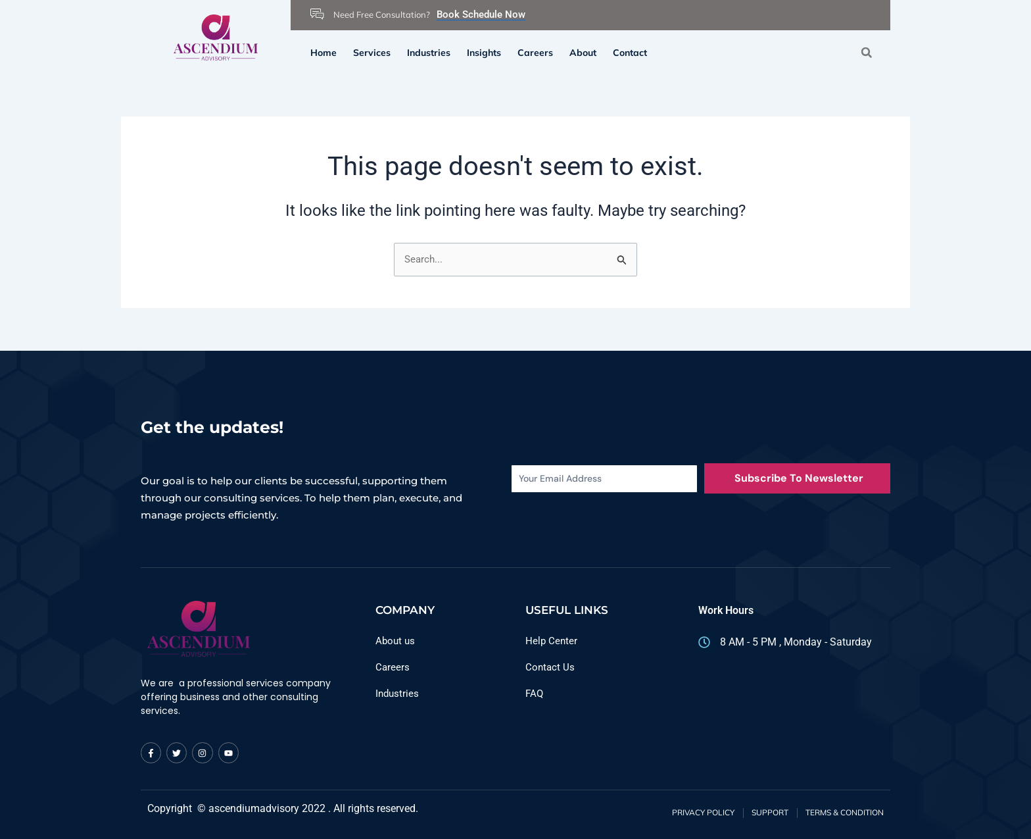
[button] (866, 52)
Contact (630, 53)
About (582, 53)
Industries (428, 53)
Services (372, 53)
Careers (535, 53)
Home (323, 53)
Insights (484, 53)
